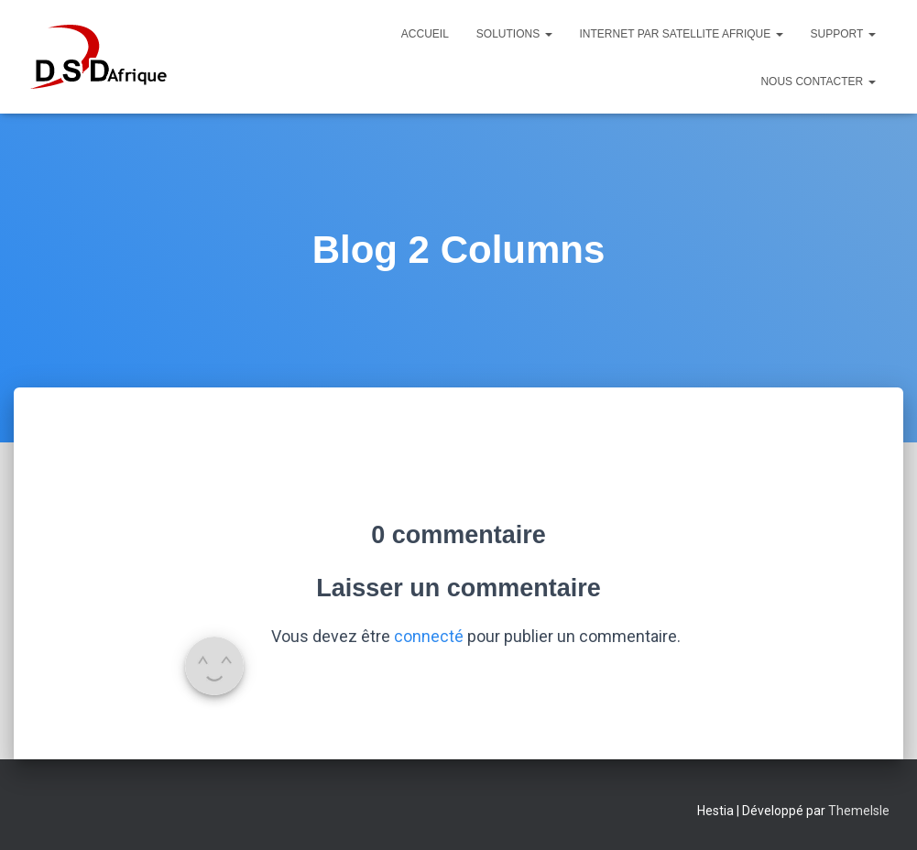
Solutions (514, 33)
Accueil (425, 33)
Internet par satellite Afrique (681, 33)
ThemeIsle (859, 810)
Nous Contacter (817, 81)
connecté (429, 636)
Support (843, 33)
